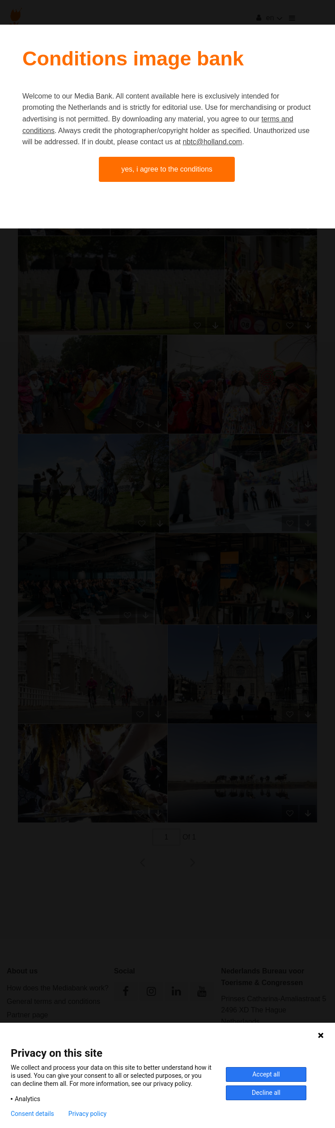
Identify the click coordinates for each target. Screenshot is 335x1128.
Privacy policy (87, 1113)
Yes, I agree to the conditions (166, 169)
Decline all (266, 1092)
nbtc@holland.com (212, 142)
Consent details (32, 1113)
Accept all (266, 1074)
